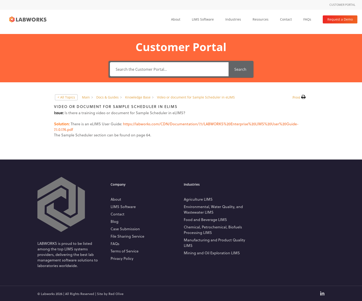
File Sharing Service (127, 236)
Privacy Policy (122, 258)
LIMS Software (123, 206)
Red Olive (116, 293)
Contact (117, 214)
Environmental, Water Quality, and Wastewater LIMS (213, 209)
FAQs (115, 243)
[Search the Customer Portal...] (169, 69)
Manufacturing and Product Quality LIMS (214, 242)
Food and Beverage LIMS (205, 219)
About (116, 199)
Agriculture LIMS (198, 199)
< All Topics (66, 97)
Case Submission (125, 228)
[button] (299, 97)
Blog (114, 221)
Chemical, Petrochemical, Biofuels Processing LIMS (213, 229)
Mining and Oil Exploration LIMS (212, 252)
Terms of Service (125, 251)
